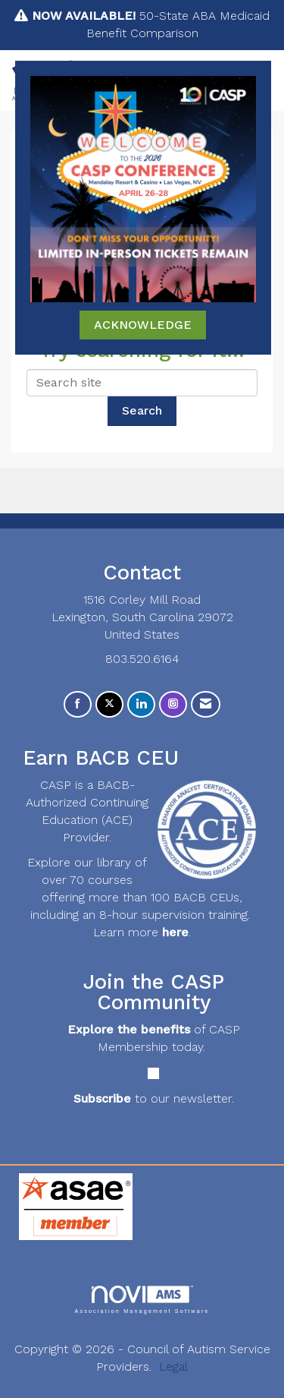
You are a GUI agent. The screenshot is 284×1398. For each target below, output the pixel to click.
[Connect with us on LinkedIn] (141, 704)
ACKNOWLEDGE (143, 324)
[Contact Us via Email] (205, 704)
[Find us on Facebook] (78, 704)
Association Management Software (141, 1300)
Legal (173, 1366)
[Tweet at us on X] (109, 704)
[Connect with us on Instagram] (173, 704)
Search (142, 410)
